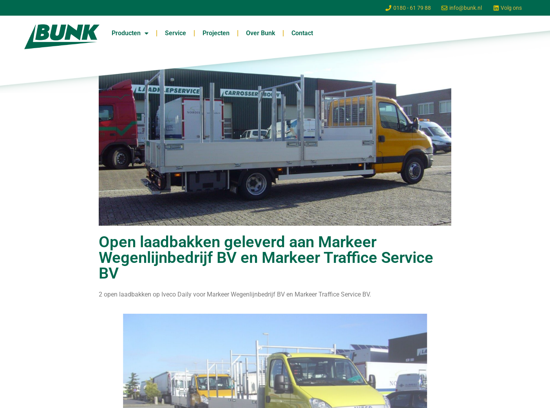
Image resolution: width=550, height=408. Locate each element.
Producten (130, 33)
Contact (302, 33)
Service (175, 33)
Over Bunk (260, 33)
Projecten (216, 33)
